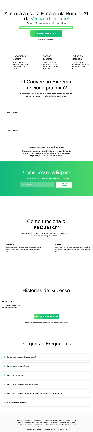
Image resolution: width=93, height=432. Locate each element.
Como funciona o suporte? (16, 403)
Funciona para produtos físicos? (18, 366)
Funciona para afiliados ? (16, 375)
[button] (12, 298)
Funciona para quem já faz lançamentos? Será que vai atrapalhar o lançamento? (35, 393)
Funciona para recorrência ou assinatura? (21, 357)
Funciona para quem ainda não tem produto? (22, 384)
